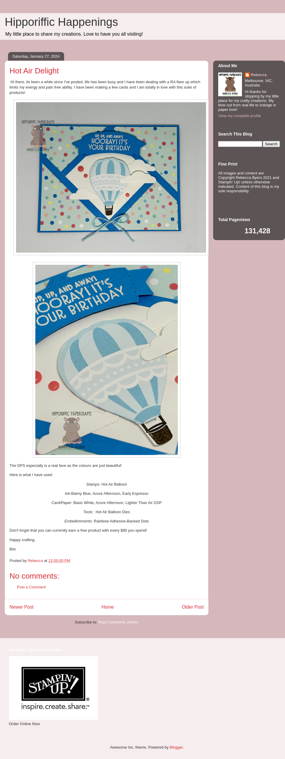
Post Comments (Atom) (118, 622)
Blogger (176, 747)
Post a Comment (31, 587)
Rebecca (259, 75)
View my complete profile (239, 116)
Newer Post (22, 607)
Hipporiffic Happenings (61, 22)
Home (108, 607)
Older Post (193, 607)
